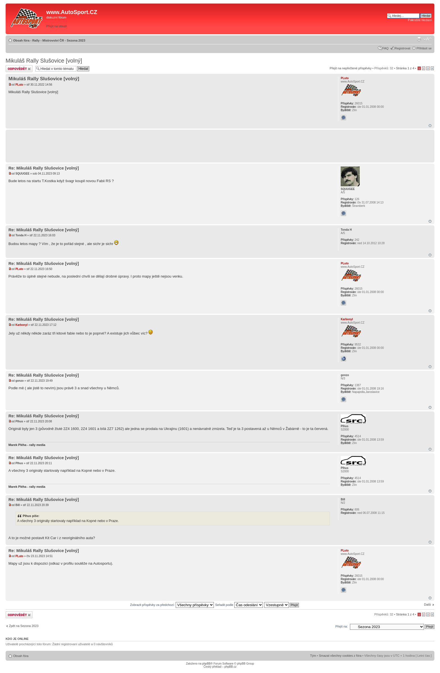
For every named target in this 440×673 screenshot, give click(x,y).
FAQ (385, 48)
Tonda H (20, 235)
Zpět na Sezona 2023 (23, 626)
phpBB (206, 663)
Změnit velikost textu (427, 39)
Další (427, 604)
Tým (313, 655)
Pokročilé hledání (420, 20)
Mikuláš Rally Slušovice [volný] (44, 61)
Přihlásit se (424, 48)
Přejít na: (341, 626)
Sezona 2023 (76, 40)
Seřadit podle (239, 604)
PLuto (19, 84)
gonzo (19, 380)
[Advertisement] (307, 18)
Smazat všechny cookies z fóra (340, 655)
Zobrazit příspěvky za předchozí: (172, 604)
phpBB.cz (230, 666)
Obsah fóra (21, 40)
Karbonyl (21, 324)
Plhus (19, 421)
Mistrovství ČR (53, 40)
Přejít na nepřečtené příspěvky (351, 68)
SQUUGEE (22, 173)
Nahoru (430, 125)
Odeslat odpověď (19, 68)
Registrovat (403, 48)
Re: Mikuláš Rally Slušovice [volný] (43, 168)
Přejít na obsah (56, 26)
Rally (36, 40)
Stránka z (405, 68)
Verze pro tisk (419, 39)
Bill (17, 505)
